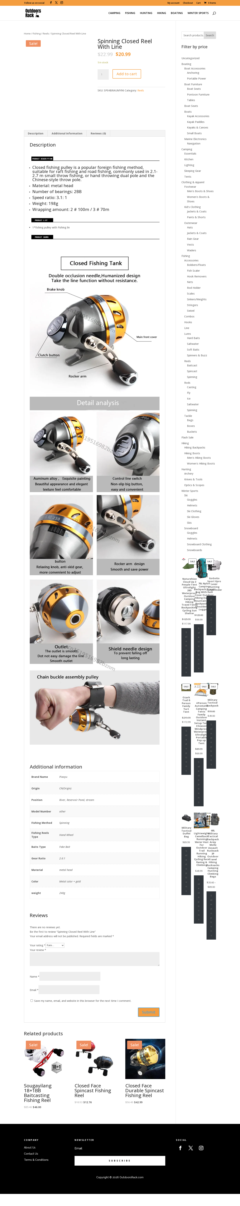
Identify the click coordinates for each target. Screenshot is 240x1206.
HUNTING (146, 13)
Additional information (67, 145)
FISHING (130, 13)
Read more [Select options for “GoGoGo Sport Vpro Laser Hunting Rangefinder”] (211, 615)
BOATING (177, 13)
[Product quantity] (103, 74)
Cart (198, 3)
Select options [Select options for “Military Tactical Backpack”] (211, 744)
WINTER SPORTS (198, 13)
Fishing (37, 33)
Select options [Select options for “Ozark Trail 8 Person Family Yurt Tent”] (186, 750)
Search (210, 35)
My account (173, 3)
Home (27, 33)
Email (34, 1002)
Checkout (188, 3)
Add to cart (127, 73)
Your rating (38, 957)
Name (34, 988)
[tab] (36, 145)
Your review (38, 962)
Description (35, 145)
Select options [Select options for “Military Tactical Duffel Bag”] (186, 870)
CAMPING (114, 13)
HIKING (161, 13)
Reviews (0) (98, 145)
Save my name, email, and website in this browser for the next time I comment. (82, 1013)
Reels (46, 33)
